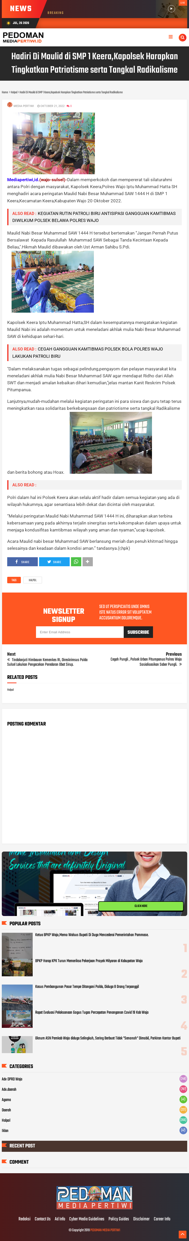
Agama (6, 1100)
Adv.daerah (9, 1089)
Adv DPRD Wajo (12, 1079)
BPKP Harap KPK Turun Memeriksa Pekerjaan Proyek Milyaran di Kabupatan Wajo (89, 961)
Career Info (162, 1219)
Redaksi (25, 1219)
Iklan (5, 1131)
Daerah (6, 1110)
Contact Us (43, 1219)
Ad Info (60, 1219)
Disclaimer (141, 1219)
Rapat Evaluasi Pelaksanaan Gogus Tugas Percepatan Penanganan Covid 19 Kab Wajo (92, 1012)
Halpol (33, 580)
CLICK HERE (140, 906)
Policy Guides (119, 1219)
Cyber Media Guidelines (86, 1219)
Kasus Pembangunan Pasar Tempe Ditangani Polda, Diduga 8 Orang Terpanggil (87, 987)
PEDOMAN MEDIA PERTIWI (105, 1230)
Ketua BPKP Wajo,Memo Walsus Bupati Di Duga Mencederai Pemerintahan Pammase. (92, 935)
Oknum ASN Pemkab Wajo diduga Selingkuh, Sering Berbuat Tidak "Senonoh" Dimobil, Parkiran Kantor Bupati (108, 1038)
